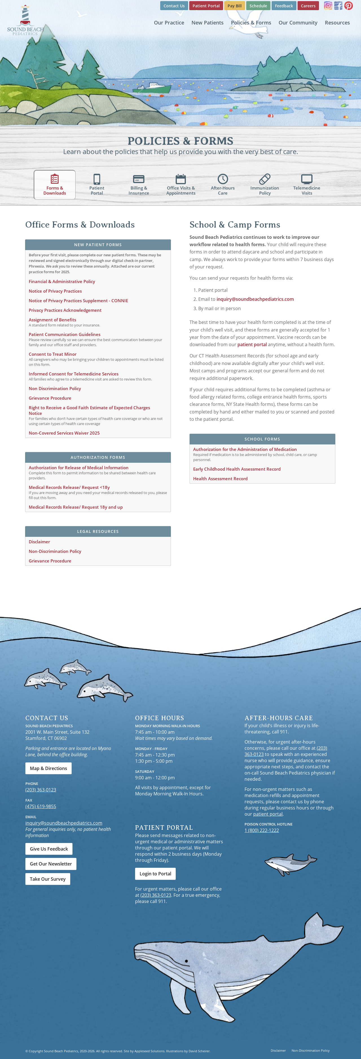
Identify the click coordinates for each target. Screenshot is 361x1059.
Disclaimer (39, 541)
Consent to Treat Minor (52, 354)
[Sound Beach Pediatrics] (25, 19)
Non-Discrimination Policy (55, 551)
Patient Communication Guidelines (64, 334)
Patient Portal (206, 5)
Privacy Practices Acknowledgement (65, 310)
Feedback (284, 5)
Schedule (258, 5)
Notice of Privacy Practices (55, 291)
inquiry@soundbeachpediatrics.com (255, 299)
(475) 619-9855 (40, 806)
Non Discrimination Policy (55, 388)
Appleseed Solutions (149, 1051)
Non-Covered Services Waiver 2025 (64, 433)
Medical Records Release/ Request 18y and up (76, 507)
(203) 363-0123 (40, 790)
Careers (308, 5)
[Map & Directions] (48, 768)
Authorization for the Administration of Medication (245, 449)
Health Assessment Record (220, 478)
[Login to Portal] (155, 874)
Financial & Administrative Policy (62, 281)
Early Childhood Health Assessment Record (237, 469)
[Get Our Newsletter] (50, 864)
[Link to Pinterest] (348, 5)
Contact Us (174, 5)
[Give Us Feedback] (48, 849)
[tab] (55, 184)
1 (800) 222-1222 (262, 830)
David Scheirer (199, 1051)
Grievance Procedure (50, 398)
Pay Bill (235, 5)
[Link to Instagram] (328, 5)
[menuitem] (174, 6)
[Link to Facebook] (338, 5)
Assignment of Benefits (52, 319)
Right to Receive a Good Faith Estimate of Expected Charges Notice (89, 410)
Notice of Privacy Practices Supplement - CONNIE (78, 300)
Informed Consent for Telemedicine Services (73, 374)
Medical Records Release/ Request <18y (69, 487)
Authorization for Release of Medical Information (79, 467)
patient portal (252, 344)
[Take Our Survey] (47, 879)
